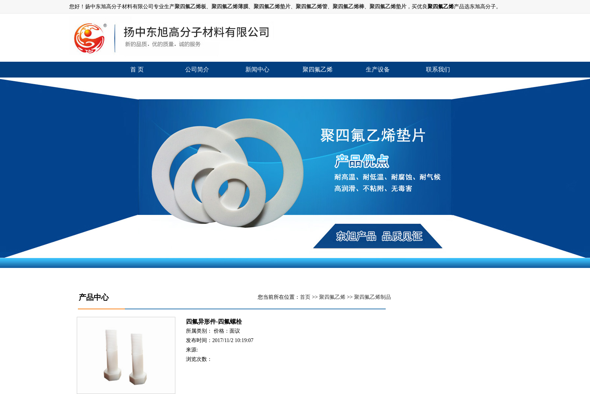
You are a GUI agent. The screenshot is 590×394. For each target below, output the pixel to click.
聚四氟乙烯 (318, 69)
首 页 (137, 69)
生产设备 (378, 69)
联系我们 (438, 69)
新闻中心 (257, 69)
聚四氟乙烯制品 (372, 297)
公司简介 (197, 69)
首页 (305, 297)
